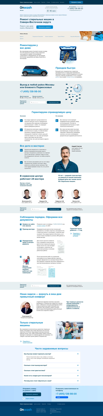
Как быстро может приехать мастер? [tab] (51, 354)
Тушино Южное (61, 36)
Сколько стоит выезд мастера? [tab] (51, 365)
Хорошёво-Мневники (74, 36)
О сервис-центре (55, 2)
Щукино (21, 38)
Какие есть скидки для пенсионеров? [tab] (51, 376)
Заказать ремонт (44, 27)
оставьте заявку (41, 225)
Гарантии (43, 2)
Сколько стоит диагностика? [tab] (51, 370)
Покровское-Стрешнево (38, 36)
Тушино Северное (49, 36)
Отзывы (48, 2)
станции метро (70, 77)
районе (57, 77)
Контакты (62, 2)
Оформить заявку (76, 2)
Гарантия (44, 404)
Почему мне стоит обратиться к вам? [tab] (51, 381)
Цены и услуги (37, 2)
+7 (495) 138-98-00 (75, 8)
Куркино (21, 36)
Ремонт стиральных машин (26, 2)
